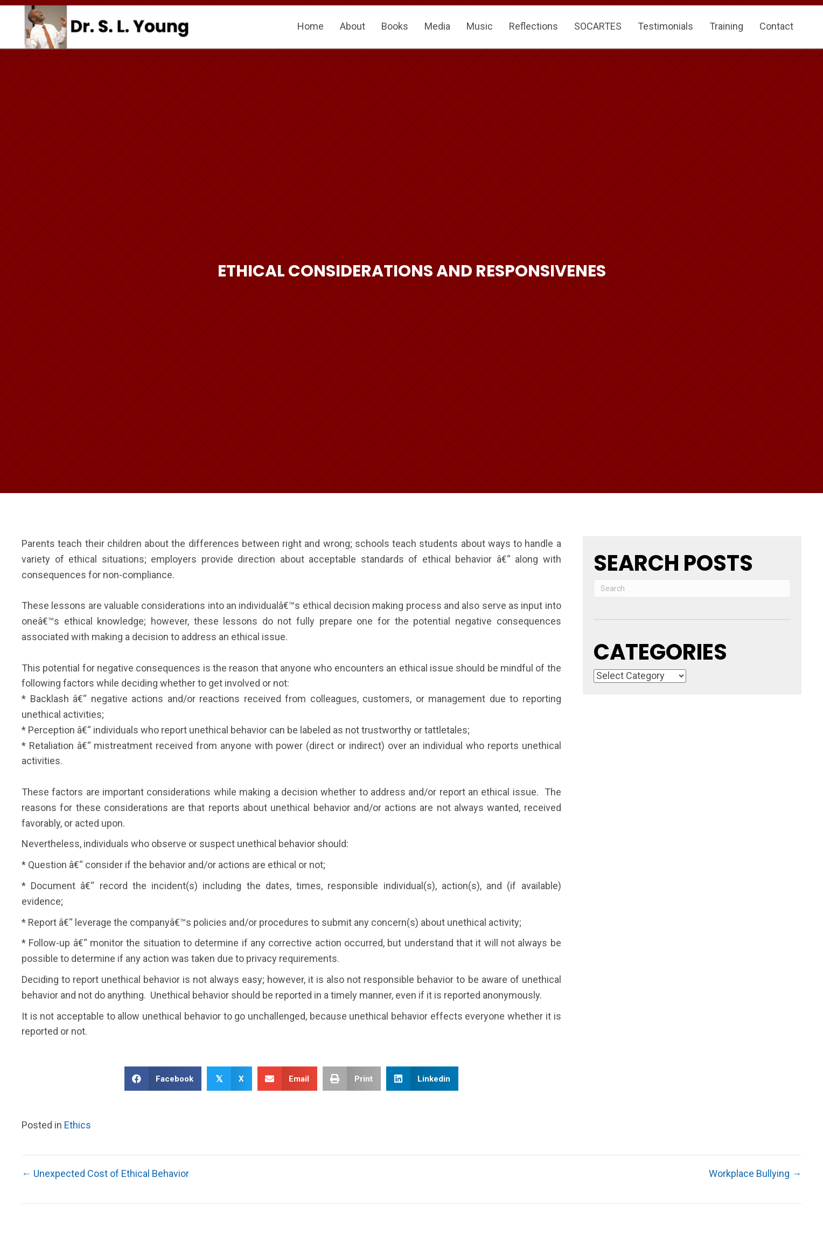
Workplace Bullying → (755, 1173)
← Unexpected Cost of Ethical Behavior (105, 1173)
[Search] (692, 588)
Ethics (77, 1125)
